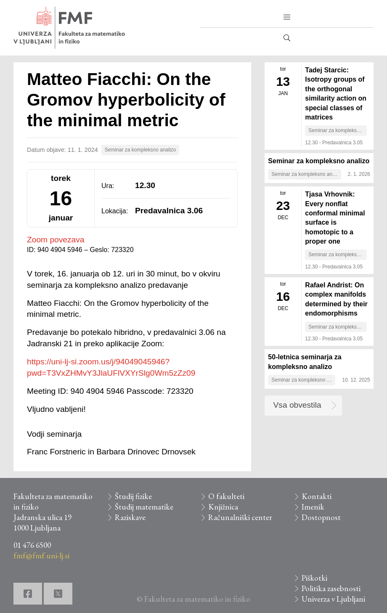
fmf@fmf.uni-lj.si (41, 555)
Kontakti (316, 496)
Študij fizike (133, 496)
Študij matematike (144, 507)
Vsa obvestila (297, 405)
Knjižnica (223, 507)
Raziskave (130, 517)
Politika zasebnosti (331, 588)
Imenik (313, 507)
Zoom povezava (56, 239)
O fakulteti (226, 496)
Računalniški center (240, 517)
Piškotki (314, 578)
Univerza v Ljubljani (333, 599)
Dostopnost (321, 517)
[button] (287, 17)
